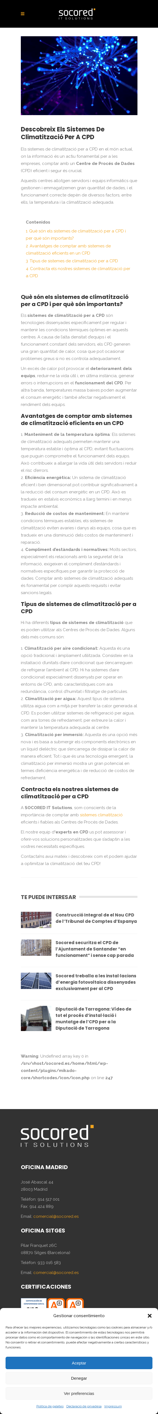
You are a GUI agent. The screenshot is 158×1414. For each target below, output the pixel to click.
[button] (149, 1316)
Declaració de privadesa (84, 1406)
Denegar (79, 1378)
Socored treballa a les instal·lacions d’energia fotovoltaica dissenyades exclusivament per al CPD (96, 982)
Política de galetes (50, 1406)
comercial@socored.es (56, 1216)
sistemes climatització (101, 814)
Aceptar (79, 1363)
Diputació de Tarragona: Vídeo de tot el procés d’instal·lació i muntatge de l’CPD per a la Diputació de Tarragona (93, 1018)
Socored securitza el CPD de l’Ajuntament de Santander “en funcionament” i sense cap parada (95, 949)
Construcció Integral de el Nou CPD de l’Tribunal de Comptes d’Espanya (96, 918)
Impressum (113, 1406)
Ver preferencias (79, 1393)
